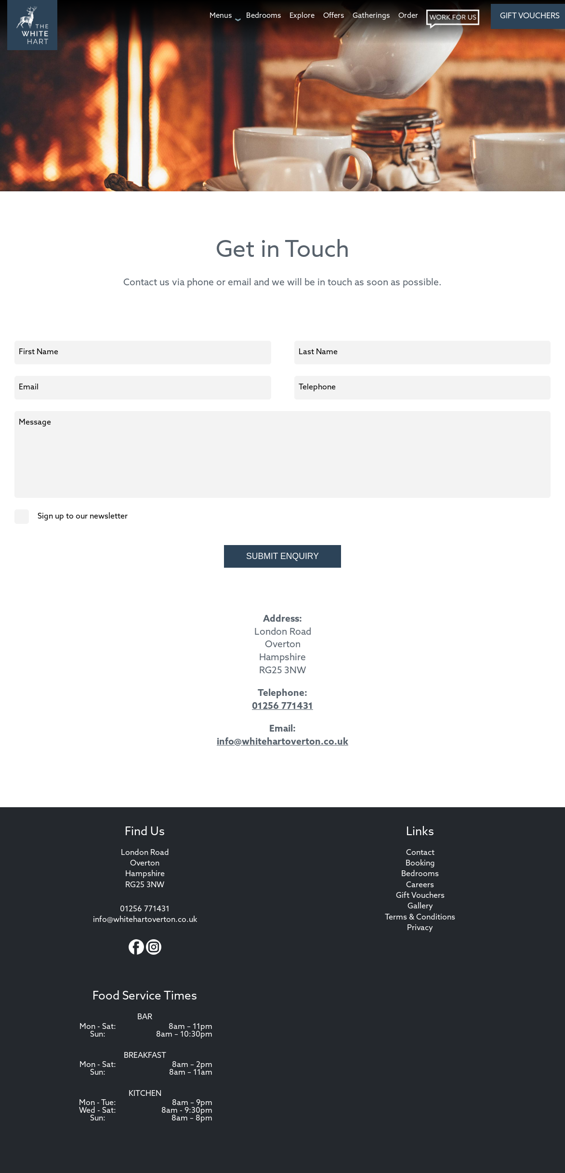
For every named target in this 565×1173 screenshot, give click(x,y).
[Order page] (408, 16)
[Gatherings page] (371, 16)
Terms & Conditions (420, 917)
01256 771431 (282, 706)
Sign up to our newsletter (71, 516)
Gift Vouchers (420, 896)
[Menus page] (223, 16)
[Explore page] (302, 16)
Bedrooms (420, 874)
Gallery (420, 906)
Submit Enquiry (282, 556)
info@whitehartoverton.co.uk (282, 742)
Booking (420, 863)
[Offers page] (333, 16)
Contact (420, 853)
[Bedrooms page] (263, 16)
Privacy (420, 928)
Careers (420, 885)
